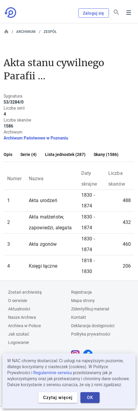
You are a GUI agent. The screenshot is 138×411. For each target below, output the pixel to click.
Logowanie (18, 342)
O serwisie (17, 300)
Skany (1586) (106, 154)
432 (127, 222)
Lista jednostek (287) (65, 154)
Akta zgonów (43, 244)
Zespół (50, 32)
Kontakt (78, 317)
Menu (128, 12)
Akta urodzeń (43, 200)
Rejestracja (81, 292)
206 (127, 266)
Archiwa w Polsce (24, 325)
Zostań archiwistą (25, 292)
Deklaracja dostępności (92, 325)
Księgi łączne (43, 266)
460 (127, 244)
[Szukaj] (116, 12)
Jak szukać (18, 334)
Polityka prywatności (90, 334)
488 (127, 200)
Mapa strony (83, 300)
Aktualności (19, 309)
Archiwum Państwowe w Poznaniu (36, 138)
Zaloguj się (93, 13)
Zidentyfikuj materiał (90, 309)
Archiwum (25, 32)
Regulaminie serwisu (52, 372)
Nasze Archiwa (22, 317)
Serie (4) (28, 154)
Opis (8, 154)
